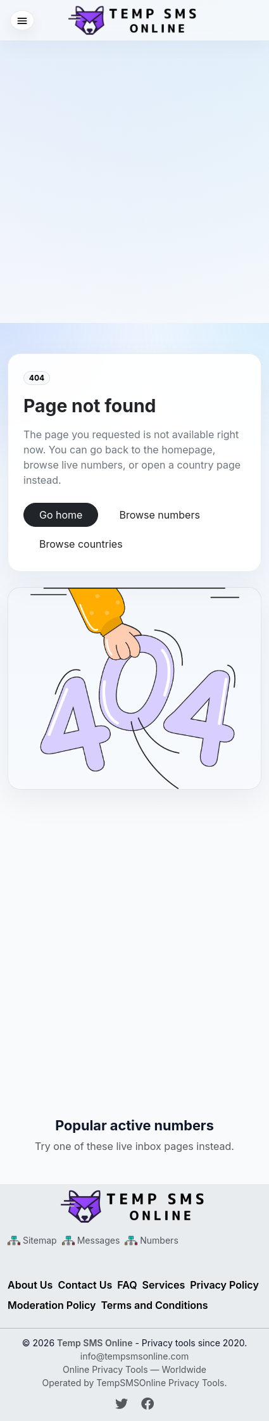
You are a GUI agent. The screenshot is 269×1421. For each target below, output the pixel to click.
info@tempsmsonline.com (134, 1356)
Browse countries (81, 544)
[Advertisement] (134, 175)
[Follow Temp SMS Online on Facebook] (147, 1404)
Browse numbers (159, 514)
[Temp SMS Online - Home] (134, 1206)
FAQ (127, 1285)
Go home (60, 514)
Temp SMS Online (94, 1342)
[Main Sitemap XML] (32, 1240)
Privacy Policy (224, 1285)
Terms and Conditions (154, 1305)
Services (163, 1285)
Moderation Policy (52, 1305)
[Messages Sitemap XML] (91, 1240)
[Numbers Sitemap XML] (151, 1240)
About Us (30, 1285)
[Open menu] (22, 20)
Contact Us (85, 1285)
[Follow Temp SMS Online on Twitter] (123, 1404)
